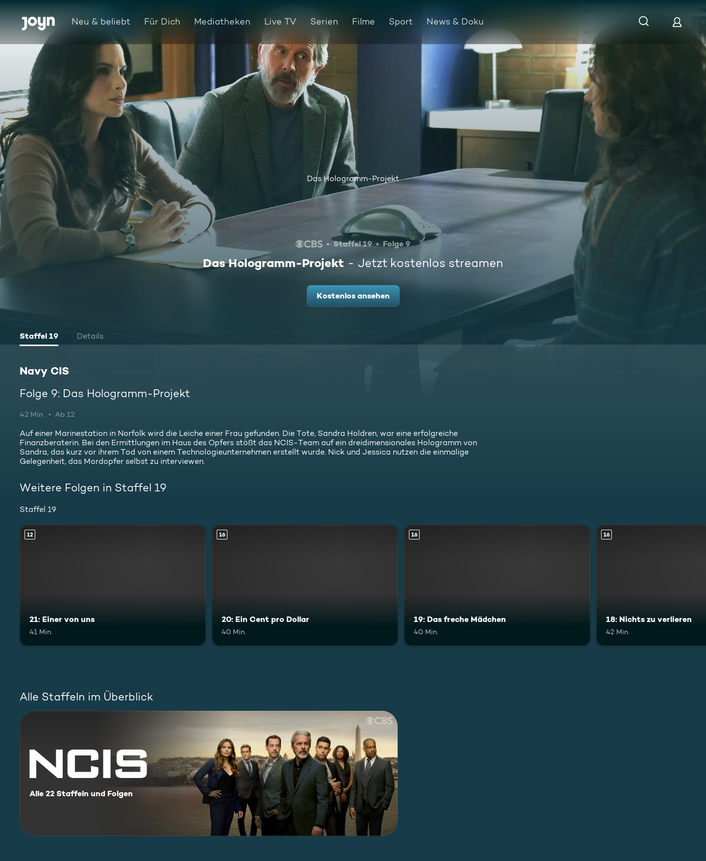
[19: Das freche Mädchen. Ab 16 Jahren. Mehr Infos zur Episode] (497, 585)
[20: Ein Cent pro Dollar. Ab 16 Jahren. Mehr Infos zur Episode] (305, 585)
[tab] (39, 337)
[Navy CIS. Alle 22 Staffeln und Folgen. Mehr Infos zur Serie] (209, 773)
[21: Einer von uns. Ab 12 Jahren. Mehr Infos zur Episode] (113, 585)
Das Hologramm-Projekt (353, 178)
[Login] (677, 21)
